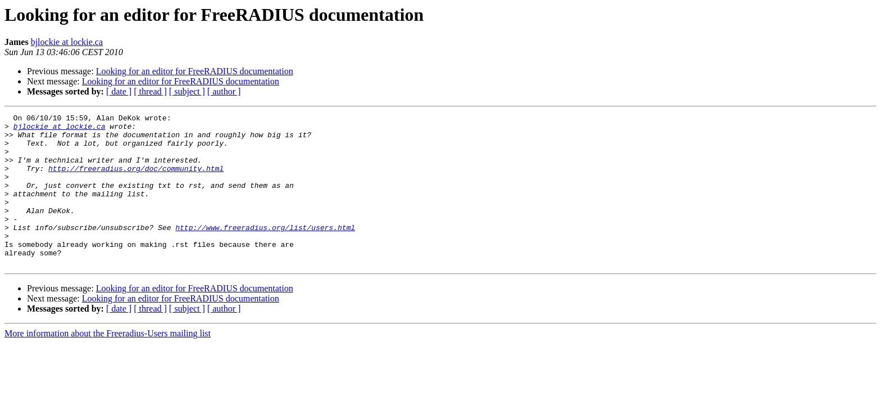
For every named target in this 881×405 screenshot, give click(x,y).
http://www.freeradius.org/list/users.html (265, 251)
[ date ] (118, 91)
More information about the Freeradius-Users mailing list (107, 363)
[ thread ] (150, 91)
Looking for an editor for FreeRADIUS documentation (194, 71)
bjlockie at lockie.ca (67, 42)
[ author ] (224, 91)
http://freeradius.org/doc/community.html (136, 180)
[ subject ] (187, 91)
